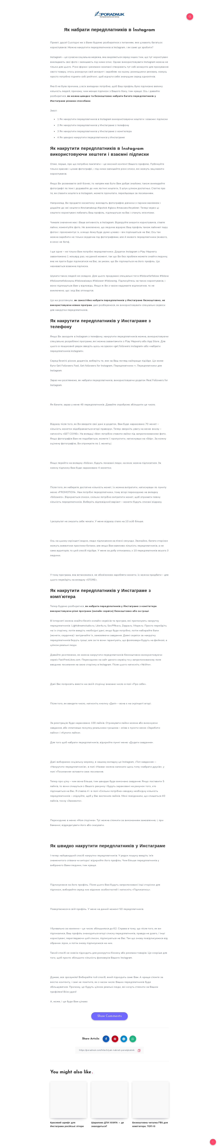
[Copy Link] (109, 1050)
